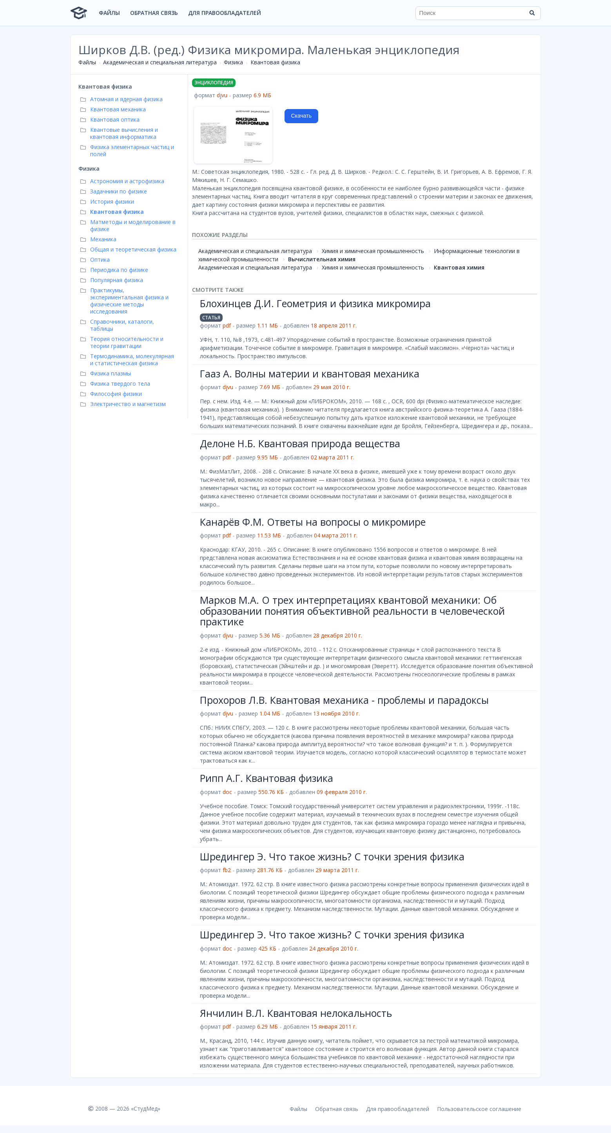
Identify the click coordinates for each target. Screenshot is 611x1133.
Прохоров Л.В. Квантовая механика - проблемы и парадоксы (344, 700)
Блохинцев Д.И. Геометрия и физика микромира (315, 303)
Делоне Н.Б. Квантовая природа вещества (300, 443)
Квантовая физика (275, 62)
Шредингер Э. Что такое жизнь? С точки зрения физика (332, 856)
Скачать (301, 116)
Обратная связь (154, 12)
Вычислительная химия (321, 259)
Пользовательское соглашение (479, 1109)
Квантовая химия (459, 267)
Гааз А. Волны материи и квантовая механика (309, 373)
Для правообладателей (224, 12)
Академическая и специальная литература (160, 62)
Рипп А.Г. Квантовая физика (266, 778)
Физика (233, 62)
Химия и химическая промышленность (373, 251)
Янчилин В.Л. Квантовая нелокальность (296, 1013)
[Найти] (532, 12)
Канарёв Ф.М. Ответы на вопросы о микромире (313, 521)
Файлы (109, 12)
